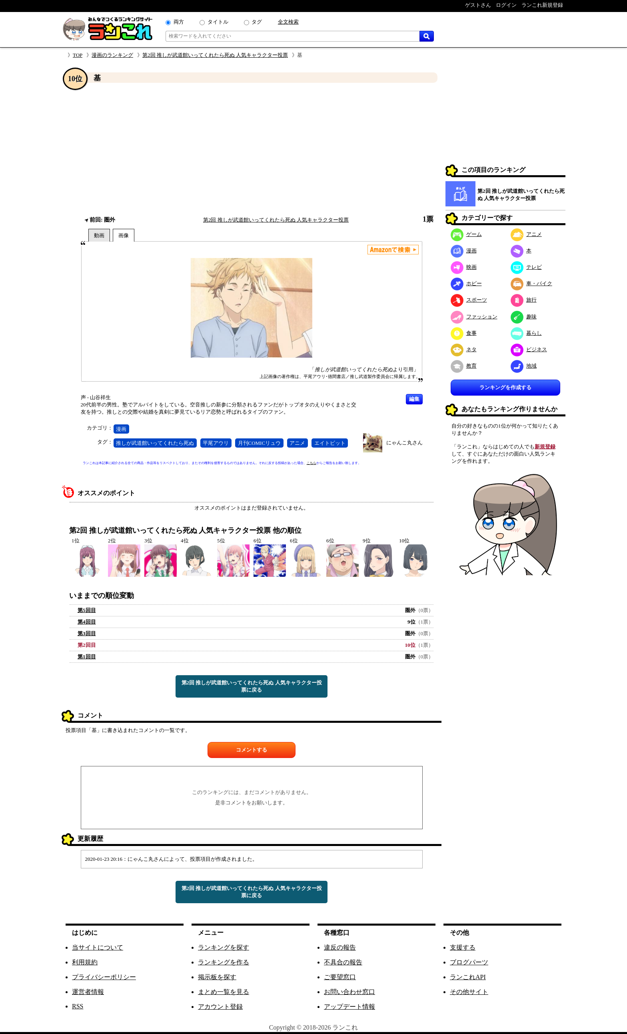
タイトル (218, 22)
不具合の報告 (343, 962)
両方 (179, 22)
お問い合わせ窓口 (349, 991)
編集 (414, 399)
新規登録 (545, 447)
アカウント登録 (220, 1006)
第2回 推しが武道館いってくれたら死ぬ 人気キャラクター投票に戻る (252, 686)
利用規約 (85, 962)
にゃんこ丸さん (404, 443)
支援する (462, 947)
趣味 (524, 317)
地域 (524, 366)
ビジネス (529, 349)
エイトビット (329, 443)
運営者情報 (88, 991)
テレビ (526, 267)
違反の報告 (340, 947)
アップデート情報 (349, 1006)
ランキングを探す (223, 947)
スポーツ (469, 300)
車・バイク (531, 283)
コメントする (251, 750)
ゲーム (466, 234)
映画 (464, 267)
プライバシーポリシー (104, 977)
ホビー (466, 283)
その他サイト (469, 991)
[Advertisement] (251, 149)
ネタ (464, 349)
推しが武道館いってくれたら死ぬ (155, 443)
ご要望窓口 (340, 977)
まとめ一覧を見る (223, 991)
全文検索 (288, 22)
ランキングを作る (223, 962)
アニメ (297, 443)
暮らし (526, 333)
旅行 (524, 300)
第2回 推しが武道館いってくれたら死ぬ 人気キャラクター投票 (215, 55)
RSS (77, 1006)
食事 (464, 333)
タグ (257, 22)
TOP (77, 55)
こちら (311, 463)
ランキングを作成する (505, 387)
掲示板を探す (217, 977)
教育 (464, 366)
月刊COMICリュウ (259, 443)
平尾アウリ (216, 443)
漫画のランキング (112, 55)
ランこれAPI (468, 977)
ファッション (474, 317)
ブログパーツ (469, 962)
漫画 (121, 429)
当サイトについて (97, 947)
